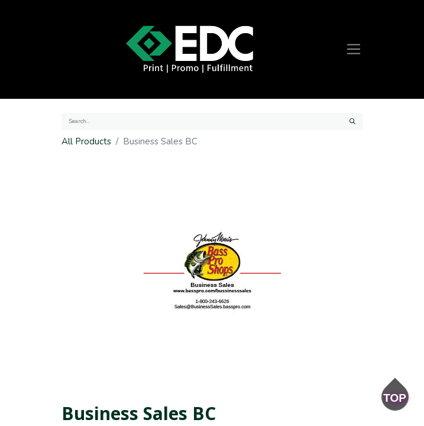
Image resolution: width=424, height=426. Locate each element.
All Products (86, 141)
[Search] (352, 121)
